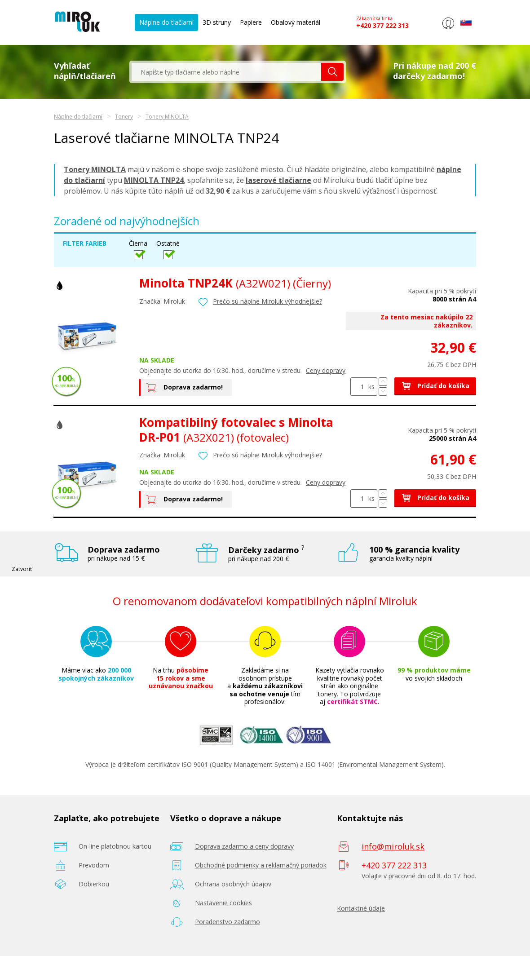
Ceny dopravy (325, 370)
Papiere (251, 22)
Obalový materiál (295, 22)
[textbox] (226, 72)
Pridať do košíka (435, 385)
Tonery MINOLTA (167, 116)
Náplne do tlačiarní (166, 22)
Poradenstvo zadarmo (227, 921)
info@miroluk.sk (393, 846)
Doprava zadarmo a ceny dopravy (244, 846)
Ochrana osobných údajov (233, 884)
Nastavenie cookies (223, 902)
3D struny (217, 22)
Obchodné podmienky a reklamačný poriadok (261, 865)
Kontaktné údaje (361, 908)
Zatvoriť (22, 569)
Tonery (124, 116)
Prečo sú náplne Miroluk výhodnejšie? (267, 301)
